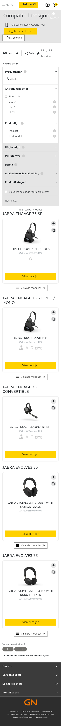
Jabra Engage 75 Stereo (30, 338)
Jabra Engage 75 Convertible (30, 426)
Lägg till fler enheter (21, 31)
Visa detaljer (30, 276)
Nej (21, 649)
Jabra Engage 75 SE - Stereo (30, 249)
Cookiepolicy (47, 711)
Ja (8, 649)
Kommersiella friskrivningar (23, 717)
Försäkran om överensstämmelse (42, 714)
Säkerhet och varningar (30, 711)
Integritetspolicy (42, 717)
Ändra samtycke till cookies (17, 714)
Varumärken (13, 711)
